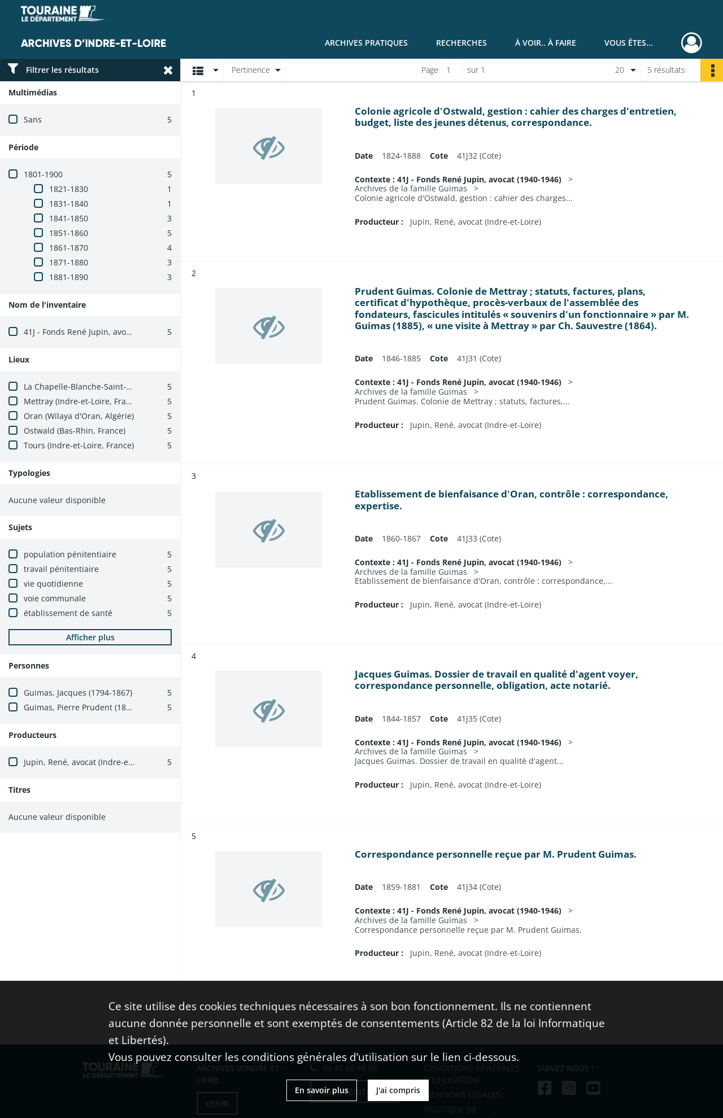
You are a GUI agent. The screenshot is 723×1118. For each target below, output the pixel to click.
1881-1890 (68, 277)
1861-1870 (68, 247)
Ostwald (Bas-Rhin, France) (74, 430)
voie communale (55, 598)
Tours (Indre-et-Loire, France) (79, 445)
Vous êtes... (628, 42)
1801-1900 (43, 174)
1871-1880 (68, 262)
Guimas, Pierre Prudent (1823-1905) (91, 707)
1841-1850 (68, 218)
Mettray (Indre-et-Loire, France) (83, 401)
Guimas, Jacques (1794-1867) (78, 692)
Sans (33, 119)
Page (429, 69)
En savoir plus (322, 1090)
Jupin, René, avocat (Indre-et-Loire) (89, 762)
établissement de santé (68, 613)
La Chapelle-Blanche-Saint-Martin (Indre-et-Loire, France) (132, 386)
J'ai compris (398, 1090)
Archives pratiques (366, 42)
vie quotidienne (53, 583)
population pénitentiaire (70, 554)
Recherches (461, 42)
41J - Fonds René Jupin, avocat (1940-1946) (103, 331)
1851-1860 (68, 233)
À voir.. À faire (545, 42)
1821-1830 (68, 189)
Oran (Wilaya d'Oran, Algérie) (79, 415)
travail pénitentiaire (61, 569)
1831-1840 (68, 203)
